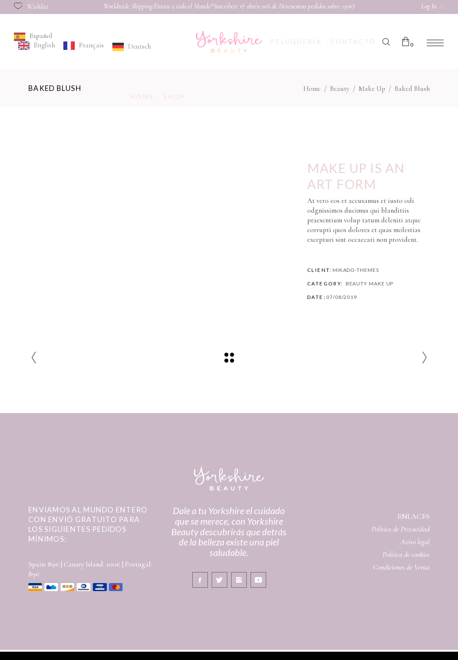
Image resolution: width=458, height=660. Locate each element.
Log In (428, 6)
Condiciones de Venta (401, 567)
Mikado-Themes (356, 270)
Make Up (372, 88)
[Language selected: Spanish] (103, 41)
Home (312, 88)
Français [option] (91, 45)
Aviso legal (415, 541)
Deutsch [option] (139, 46)
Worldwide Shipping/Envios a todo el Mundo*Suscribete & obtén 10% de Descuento (203, 6)
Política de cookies (406, 554)
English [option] (44, 45)
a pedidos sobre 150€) (329, 6)
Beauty (339, 88)
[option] (36, 45)
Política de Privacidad (400, 529)
